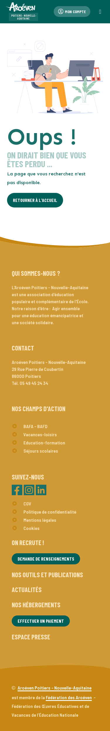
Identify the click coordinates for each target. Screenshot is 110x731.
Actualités (27, 589)
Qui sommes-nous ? (36, 273)
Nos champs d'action (38, 408)
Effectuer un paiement (41, 621)
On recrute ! (28, 542)
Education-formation (44, 442)
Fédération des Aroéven (69, 697)
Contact (23, 348)
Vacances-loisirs (40, 434)
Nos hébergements (36, 604)
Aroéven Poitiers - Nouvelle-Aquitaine (55, 687)
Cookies (31, 528)
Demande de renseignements (46, 558)
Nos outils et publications (47, 574)
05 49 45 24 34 (34, 383)
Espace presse (31, 637)
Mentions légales (39, 520)
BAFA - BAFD (35, 426)
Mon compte (72, 11)
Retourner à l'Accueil (35, 200)
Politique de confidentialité (49, 511)
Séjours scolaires (40, 450)
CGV (27, 503)
